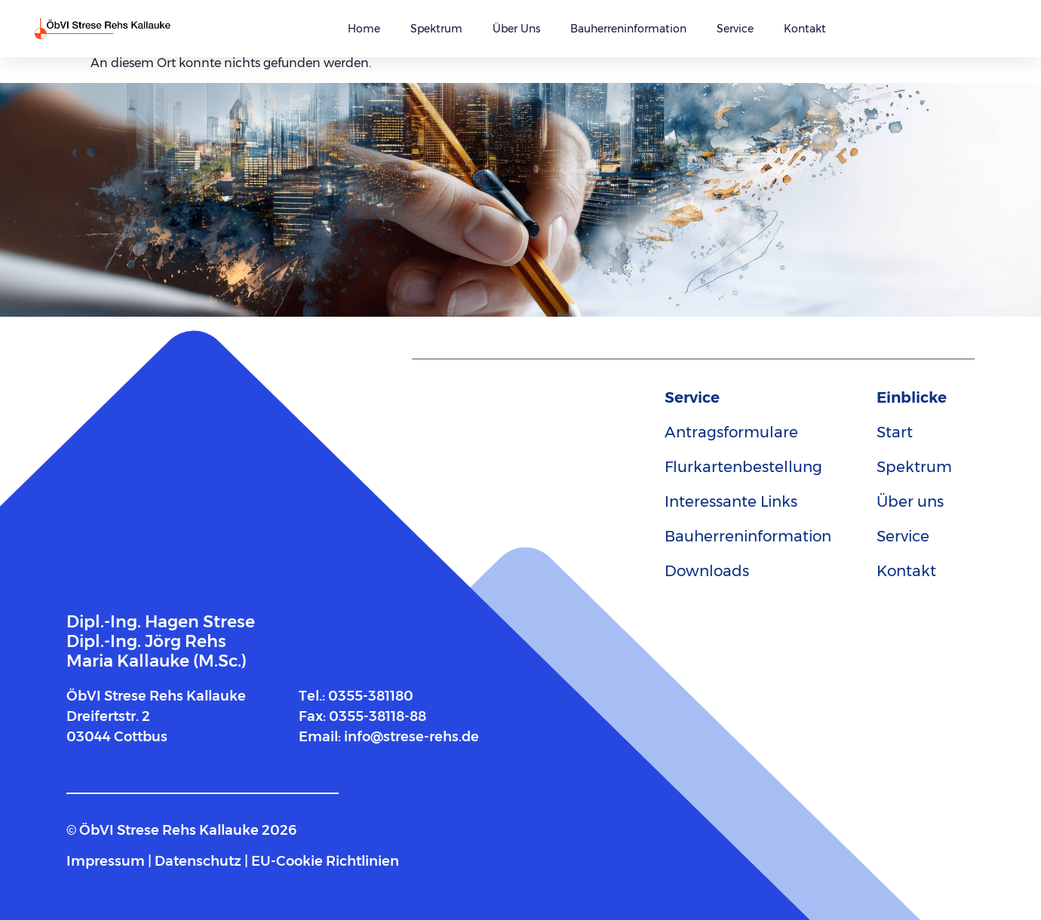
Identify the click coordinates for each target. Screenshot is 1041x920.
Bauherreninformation (628, 28)
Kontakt (805, 28)
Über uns (516, 28)
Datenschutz (198, 861)
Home (364, 28)
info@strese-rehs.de (411, 736)
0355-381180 (370, 696)
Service (735, 28)
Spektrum (436, 28)
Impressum (105, 861)
